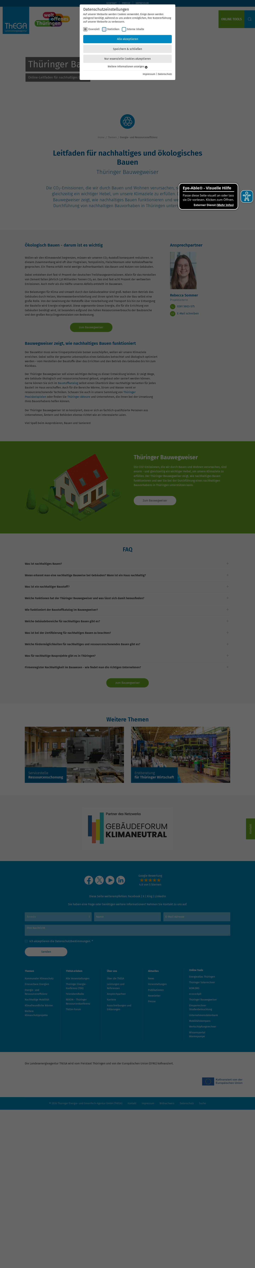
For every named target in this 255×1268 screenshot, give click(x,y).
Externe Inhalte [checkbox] (135, 29)
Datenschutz (165, 74)
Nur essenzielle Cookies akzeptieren (127, 58)
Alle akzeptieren (127, 39)
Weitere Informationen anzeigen (128, 66)
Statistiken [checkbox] (113, 29)
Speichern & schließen (127, 49)
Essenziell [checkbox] (94, 29)
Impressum (149, 74)
